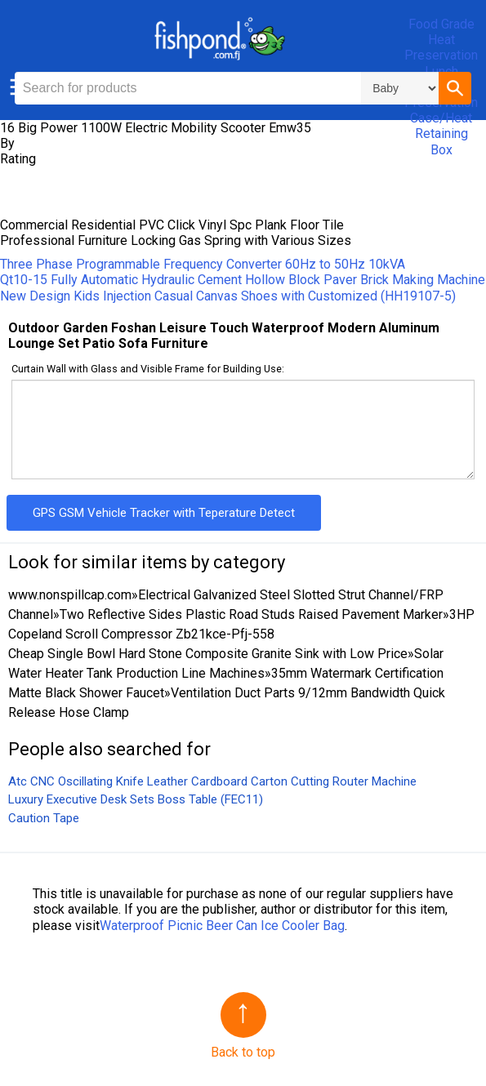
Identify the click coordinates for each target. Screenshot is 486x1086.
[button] (455, 88)
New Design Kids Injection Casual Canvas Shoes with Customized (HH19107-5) (228, 296)
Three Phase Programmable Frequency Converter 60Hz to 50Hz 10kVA (202, 264)
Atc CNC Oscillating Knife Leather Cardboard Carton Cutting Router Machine (212, 781)
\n (400, 88)
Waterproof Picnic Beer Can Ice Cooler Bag (222, 925)
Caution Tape (43, 818)
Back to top (243, 1052)
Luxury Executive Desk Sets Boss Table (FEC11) (135, 799)
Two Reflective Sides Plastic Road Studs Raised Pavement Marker (251, 614)
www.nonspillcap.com (70, 595)
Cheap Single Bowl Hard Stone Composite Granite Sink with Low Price (208, 653)
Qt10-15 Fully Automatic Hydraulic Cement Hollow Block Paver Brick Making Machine (242, 279)
